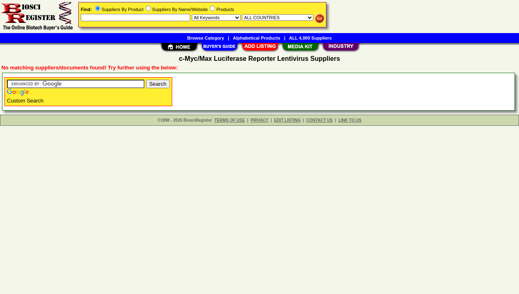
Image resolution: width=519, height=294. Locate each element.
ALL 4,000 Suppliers (310, 38)
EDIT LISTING (287, 120)
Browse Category (205, 38)
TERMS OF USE (229, 120)
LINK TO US (349, 120)
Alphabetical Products (256, 38)
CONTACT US (319, 120)
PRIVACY (259, 120)
